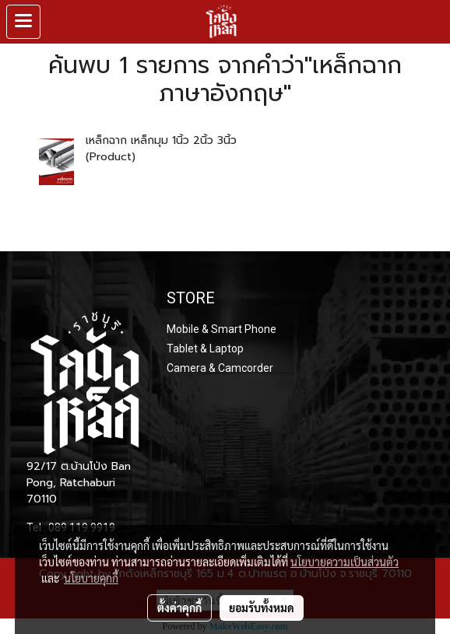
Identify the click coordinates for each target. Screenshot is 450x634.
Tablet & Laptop (205, 348)
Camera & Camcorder (220, 368)
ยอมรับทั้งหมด (261, 608)
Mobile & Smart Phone (221, 329)
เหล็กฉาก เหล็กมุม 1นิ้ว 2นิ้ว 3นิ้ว (161, 140)
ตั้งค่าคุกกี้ (179, 608)
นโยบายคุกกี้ (91, 578)
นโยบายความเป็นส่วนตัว (344, 562)
